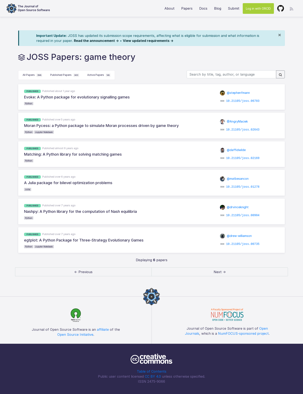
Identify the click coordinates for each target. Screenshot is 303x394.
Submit (233, 8)
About (169, 8)
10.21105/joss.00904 (242, 215)
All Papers (32, 75)
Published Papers (64, 75)
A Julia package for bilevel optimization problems (68, 183)
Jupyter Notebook (44, 132)
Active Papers (99, 75)
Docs (203, 8)
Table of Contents (151, 371)
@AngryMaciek (234, 121)
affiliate (103, 329)
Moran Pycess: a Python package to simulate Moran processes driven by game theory (101, 125)
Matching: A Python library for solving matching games (73, 154)
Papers (187, 8)
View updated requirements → (148, 41)
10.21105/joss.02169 (242, 158)
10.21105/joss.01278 (242, 187)
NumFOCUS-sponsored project (243, 333)
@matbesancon (234, 178)
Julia (27, 189)
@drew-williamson (236, 236)
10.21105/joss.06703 (242, 101)
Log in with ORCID (258, 8)
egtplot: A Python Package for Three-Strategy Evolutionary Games (84, 240)
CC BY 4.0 (153, 376)
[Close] (279, 34)
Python (28, 103)
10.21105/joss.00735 (242, 244)
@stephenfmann (235, 92)
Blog (217, 8)
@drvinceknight (234, 207)
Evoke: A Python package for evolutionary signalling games (77, 97)
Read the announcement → (96, 41)
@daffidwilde (233, 150)
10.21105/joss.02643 (242, 129)
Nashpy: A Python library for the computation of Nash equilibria (80, 211)
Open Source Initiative (75, 334)
